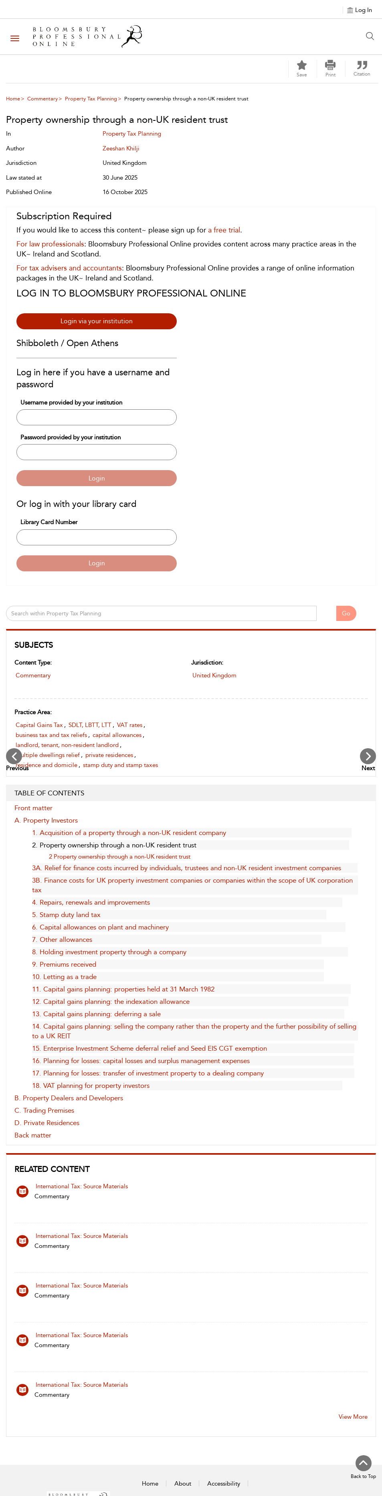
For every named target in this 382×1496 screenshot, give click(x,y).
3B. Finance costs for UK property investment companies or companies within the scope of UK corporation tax (192, 885)
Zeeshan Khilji (121, 148)
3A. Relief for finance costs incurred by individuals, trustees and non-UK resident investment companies (186, 868)
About (182, 1483)
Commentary (42, 99)
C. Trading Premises (44, 1110)
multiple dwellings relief (48, 755)
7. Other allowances (62, 939)
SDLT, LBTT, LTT (90, 725)
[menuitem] (39, 99)
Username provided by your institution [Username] (71, 402)
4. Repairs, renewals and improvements (91, 902)
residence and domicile (46, 765)
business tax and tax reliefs (51, 735)
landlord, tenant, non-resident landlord (67, 745)
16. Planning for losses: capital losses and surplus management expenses (141, 1061)
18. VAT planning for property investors (91, 1085)
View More (353, 1416)
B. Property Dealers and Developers (68, 1098)
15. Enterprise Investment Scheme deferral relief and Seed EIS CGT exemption (149, 1048)
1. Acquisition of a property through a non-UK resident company (129, 833)
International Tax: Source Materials (82, 1186)
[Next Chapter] (368, 756)
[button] (330, 69)
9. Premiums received (64, 964)
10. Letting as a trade (64, 977)
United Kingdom (214, 675)
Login (97, 478)
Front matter (33, 808)
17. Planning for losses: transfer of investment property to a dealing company (148, 1073)
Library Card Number (48, 522)
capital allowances (117, 735)
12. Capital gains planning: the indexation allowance (111, 1001)
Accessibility (223, 1483)
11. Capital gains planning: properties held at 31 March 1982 (123, 989)
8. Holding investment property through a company (109, 952)
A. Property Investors (46, 820)
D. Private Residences (46, 1123)
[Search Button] (372, 36)
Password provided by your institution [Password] (70, 437)
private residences (109, 755)
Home (13, 99)
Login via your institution (97, 321)
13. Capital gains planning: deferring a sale (96, 1014)
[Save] (302, 69)
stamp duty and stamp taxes (120, 765)
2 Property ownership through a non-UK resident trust (119, 856)
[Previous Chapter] (14, 756)
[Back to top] (363, 1467)
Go (346, 613)
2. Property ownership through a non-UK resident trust (114, 845)
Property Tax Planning (91, 99)
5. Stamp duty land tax (66, 915)
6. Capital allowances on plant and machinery (100, 927)
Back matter (32, 1135)
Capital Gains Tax (39, 725)
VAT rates (129, 725)
